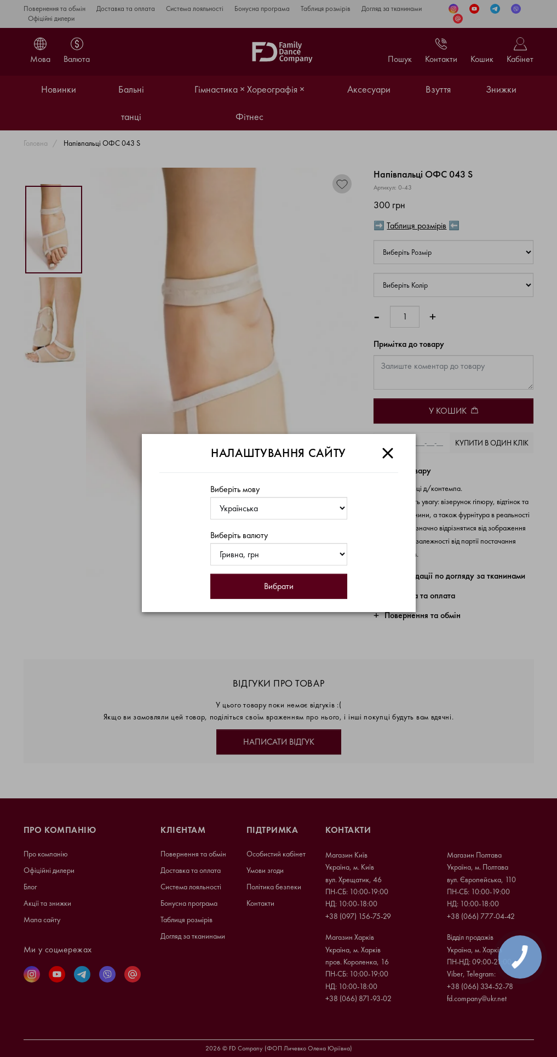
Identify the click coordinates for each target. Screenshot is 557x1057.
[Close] (387, 453)
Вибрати (279, 586)
